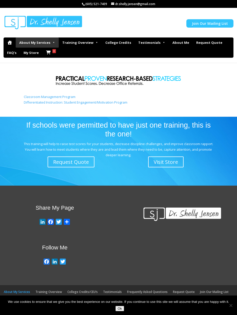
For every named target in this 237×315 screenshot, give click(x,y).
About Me (180, 42)
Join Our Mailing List (210, 23)
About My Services (37, 42)
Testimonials (151, 42)
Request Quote (209, 42)
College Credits (118, 42)
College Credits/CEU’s (82, 292)
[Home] (10, 42)
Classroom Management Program (49, 96)
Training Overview (80, 42)
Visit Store (166, 162)
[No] (230, 305)
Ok (119, 308)
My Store (31, 52)
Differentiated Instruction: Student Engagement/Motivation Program (75, 102)
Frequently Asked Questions (147, 292)
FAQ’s (11, 52)
